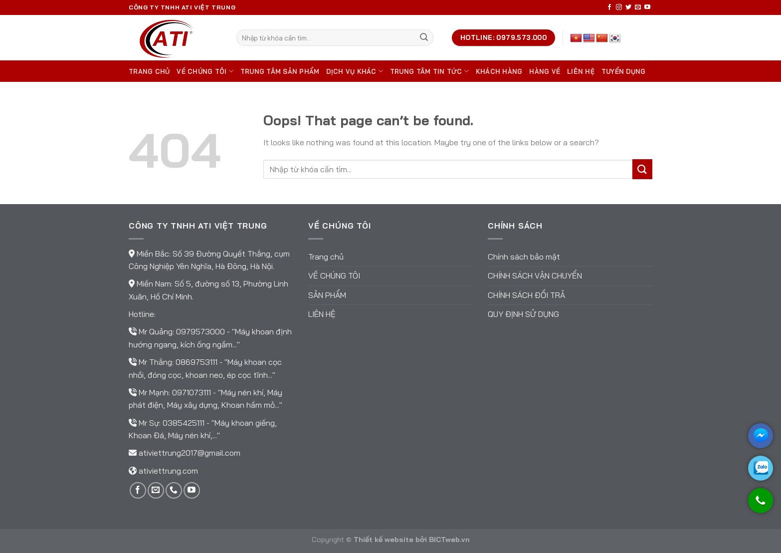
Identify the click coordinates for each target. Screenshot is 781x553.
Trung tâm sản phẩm (280, 71)
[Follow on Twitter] (628, 7)
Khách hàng (499, 71)
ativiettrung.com (168, 471)
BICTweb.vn (449, 539)
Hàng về (544, 71)
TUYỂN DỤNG (623, 71)
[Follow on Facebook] (609, 7)
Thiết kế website (383, 539)
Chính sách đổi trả (526, 295)
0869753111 (197, 362)
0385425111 (184, 423)
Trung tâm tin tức (429, 71)
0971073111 (192, 392)
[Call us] (174, 490)
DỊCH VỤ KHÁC (354, 71)
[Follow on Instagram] (619, 7)
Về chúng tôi (205, 71)
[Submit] (423, 37)
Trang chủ (149, 71)
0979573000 (201, 331)
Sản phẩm (327, 295)
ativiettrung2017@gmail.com (189, 453)
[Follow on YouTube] (647, 7)
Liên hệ (580, 71)
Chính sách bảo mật (524, 257)
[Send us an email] (638, 7)
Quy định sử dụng (523, 314)
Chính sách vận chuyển (535, 275)
